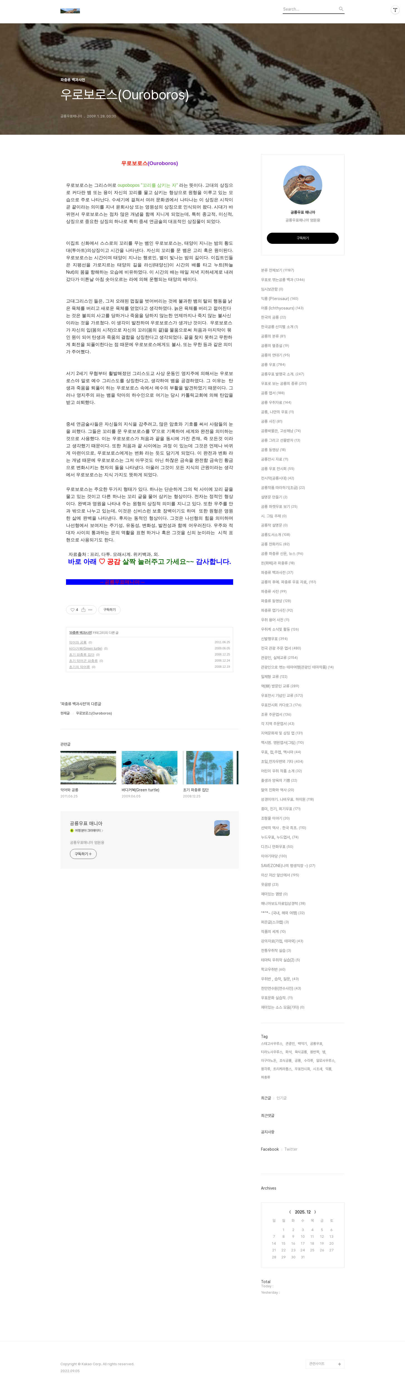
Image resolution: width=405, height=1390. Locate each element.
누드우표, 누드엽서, (280, 837)
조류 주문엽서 (276, 715)
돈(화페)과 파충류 (278, 563)
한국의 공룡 (273, 317)
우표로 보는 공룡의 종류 (284, 384)
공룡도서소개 (275, 535)
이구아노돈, (269, 1061)
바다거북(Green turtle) (85, 648)
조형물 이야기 (275, 818)
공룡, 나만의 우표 (277, 412)
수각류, (309, 1061)
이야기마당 (274, 856)
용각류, (266, 1069)
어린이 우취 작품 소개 (281, 771)
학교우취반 (273, 969)
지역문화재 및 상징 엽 (282, 733)
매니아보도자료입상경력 (283, 904)
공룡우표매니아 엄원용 (87, 842)
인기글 (282, 1098)
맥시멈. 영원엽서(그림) (282, 743)
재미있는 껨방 (274, 894)
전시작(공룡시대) (277, 478)
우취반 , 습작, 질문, (280, 979)
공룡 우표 (273, 365)
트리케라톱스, (282, 1069)
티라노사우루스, (272, 1052)
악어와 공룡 (78, 642)
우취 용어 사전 (275, 620)
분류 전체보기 (277, 270)
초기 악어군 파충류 (83, 661)
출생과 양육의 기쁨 (279, 781)
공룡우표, (316, 1044)
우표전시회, (303, 1069)
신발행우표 (274, 639)
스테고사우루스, (272, 1044)
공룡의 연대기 (275, 355)
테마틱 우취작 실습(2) (280, 960)
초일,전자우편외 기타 (282, 762)
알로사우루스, (325, 1061)
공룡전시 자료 (274, 459)
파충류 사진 (274, 592)
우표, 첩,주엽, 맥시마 (281, 752)
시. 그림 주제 (274, 516)
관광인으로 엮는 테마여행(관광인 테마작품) (297, 667)
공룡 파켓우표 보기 (279, 507)
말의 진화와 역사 (277, 790)
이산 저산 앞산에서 (280, 875)
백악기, (303, 1044)
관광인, (291, 1044)
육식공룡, (301, 1052)
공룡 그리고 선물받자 (280, 440)
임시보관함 (272, 289)
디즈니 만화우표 (277, 847)
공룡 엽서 (273, 393)
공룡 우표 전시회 (277, 469)
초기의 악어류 (79, 667)
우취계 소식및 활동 (280, 629)
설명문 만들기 (274, 497)
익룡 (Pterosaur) (279, 299)
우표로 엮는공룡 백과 (283, 280)
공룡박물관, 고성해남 (281, 431)
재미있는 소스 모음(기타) (282, 1007)
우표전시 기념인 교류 (282, 696)
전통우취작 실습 (276, 951)
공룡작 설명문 (274, 525)
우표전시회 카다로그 (281, 705)
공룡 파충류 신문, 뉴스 (282, 554)
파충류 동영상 (276, 601)
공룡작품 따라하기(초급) (283, 488)
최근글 (266, 1098)
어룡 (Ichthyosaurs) (282, 308)
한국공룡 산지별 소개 (279, 327)
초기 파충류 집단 (81, 655)
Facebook (270, 1149)
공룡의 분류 (273, 336)
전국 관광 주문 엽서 (281, 648)
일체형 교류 (274, 677)
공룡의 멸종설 (275, 346)
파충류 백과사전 (80, 633)
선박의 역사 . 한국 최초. (283, 828)
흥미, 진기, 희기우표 (281, 809)
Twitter (290, 1149)
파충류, (266, 1077)
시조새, (318, 1069)
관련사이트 (317, 1364)
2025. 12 (303, 1212)
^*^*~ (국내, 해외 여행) (283, 913)
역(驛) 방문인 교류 (280, 686)
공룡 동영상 (273, 450)
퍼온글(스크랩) (275, 922)
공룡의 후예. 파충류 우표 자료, (288, 582)
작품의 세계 (273, 932)
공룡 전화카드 (275, 544)
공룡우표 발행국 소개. (282, 374)
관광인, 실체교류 (279, 658)
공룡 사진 (271, 421)
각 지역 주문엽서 (277, 724)
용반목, (315, 1052)
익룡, (328, 1069)
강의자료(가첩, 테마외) (282, 941)
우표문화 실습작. (277, 998)
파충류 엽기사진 (277, 610)
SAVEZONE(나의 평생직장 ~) (288, 866)
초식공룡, (285, 1061)
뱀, (324, 1052)
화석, (289, 1052)
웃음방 (270, 885)
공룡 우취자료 (276, 403)
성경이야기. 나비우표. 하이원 (287, 799)
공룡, (298, 1061)
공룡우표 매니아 (86, 823)
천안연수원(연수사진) (281, 988)
